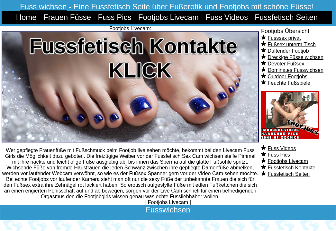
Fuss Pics (279, 155)
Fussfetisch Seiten (289, 174)
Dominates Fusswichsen (295, 70)
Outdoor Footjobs (287, 76)
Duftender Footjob (288, 51)
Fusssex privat (284, 38)
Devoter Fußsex (286, 63)
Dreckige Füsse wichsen (295, 57)
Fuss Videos (282, 148)
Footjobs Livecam (288, 161)
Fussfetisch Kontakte (291, 167)
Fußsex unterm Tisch (291, 44)
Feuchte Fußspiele (289, 83)
